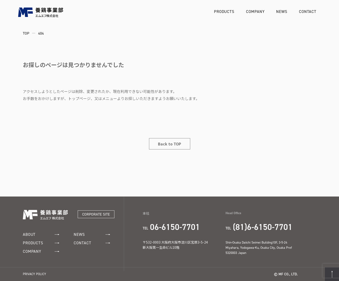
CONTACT (307, 11)
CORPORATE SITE (96, 214)
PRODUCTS (224, 11)
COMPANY (255, 11)
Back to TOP (169, 144)
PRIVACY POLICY (34, 274)
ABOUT (41, 235)
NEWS (281, 11)
